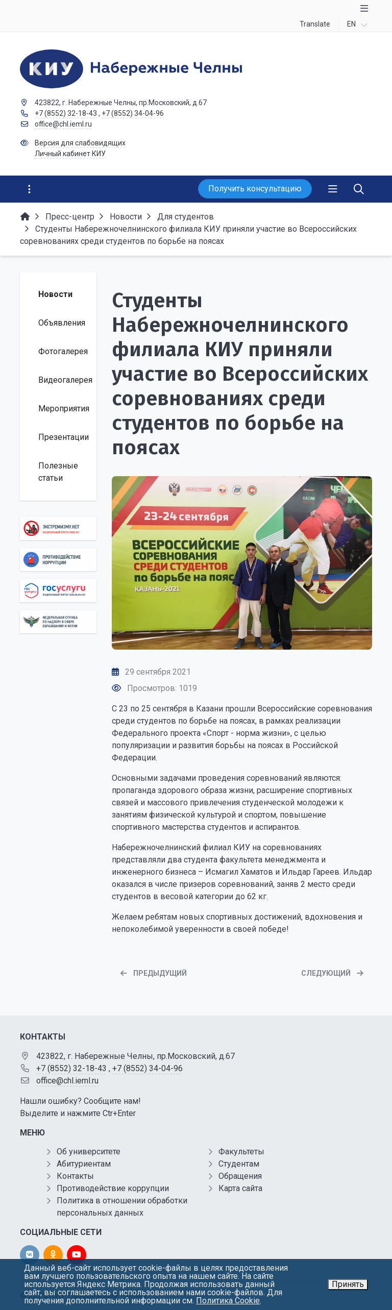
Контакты (75, 1176)
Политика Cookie (228, 1300)
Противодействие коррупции (113, 1188)
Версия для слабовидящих (80, 143)
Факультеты (241, 1151)
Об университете (88, 1151)
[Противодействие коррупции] (58, 559)
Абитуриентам (84, 1164)
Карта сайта (240, 1188)
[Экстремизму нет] (58, 528)
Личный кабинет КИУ (70, 154)
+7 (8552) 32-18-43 (66, 113)
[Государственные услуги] (58, 590)
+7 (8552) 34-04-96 (133, 113)
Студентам (238, 1164)
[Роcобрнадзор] (58, 621)
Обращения (240, 1176)
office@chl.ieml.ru (63, 124)
